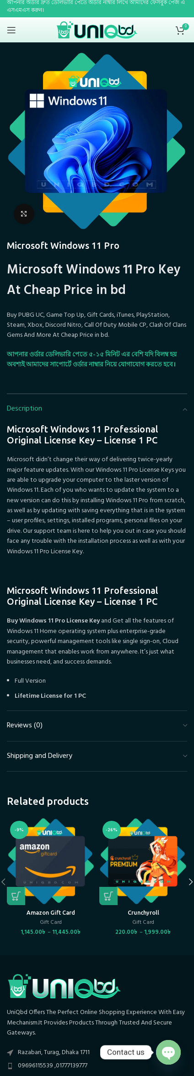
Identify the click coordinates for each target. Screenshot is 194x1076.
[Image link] (64, 986)
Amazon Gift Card (51, 912)
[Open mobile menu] (11, 30)
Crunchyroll (143, 912)
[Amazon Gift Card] (51, 861)
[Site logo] (97, 30)
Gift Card (51, 923)
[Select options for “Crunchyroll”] (108, 896)
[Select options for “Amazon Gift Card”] (16, 896)
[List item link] (97, 1066)
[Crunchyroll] (143, 861)
